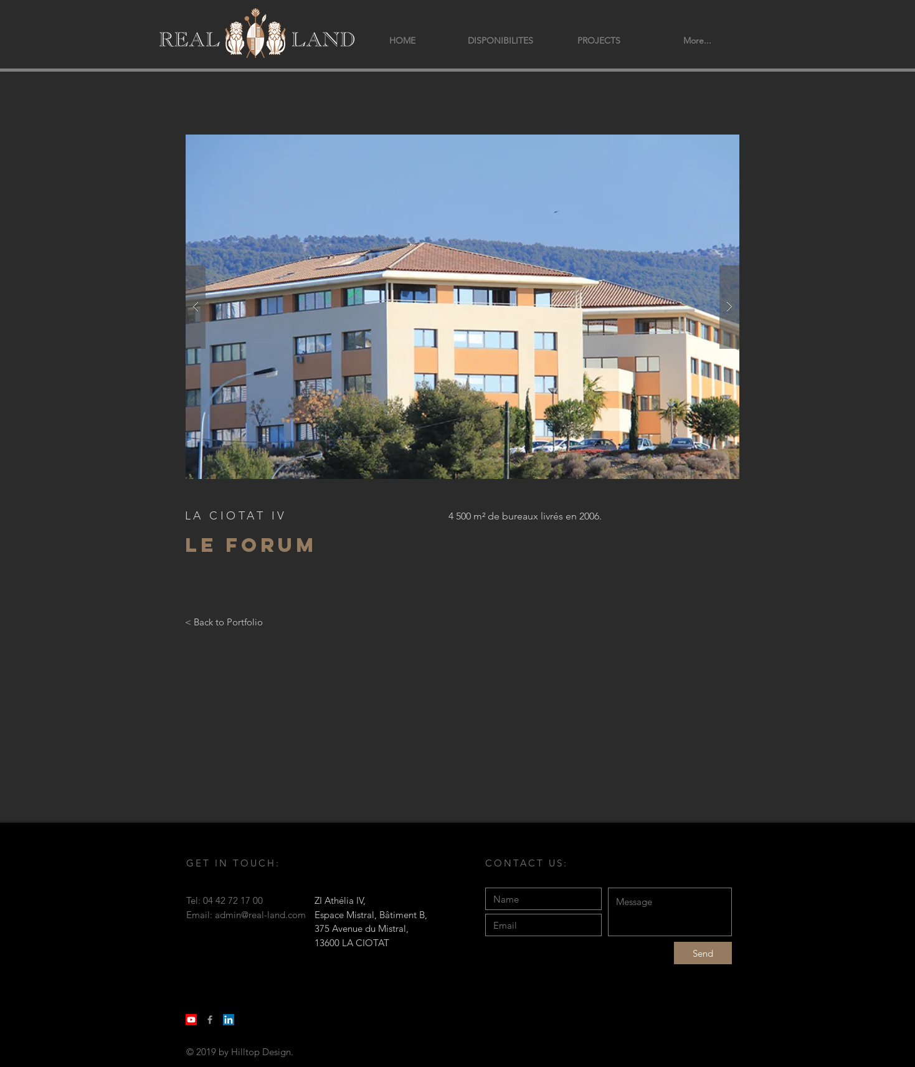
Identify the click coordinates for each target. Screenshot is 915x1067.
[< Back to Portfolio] (224, 621)
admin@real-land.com (260, 915)
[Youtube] (191, 1019)
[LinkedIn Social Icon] (228, 1019)
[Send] (703, 953)
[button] (462, 307)
